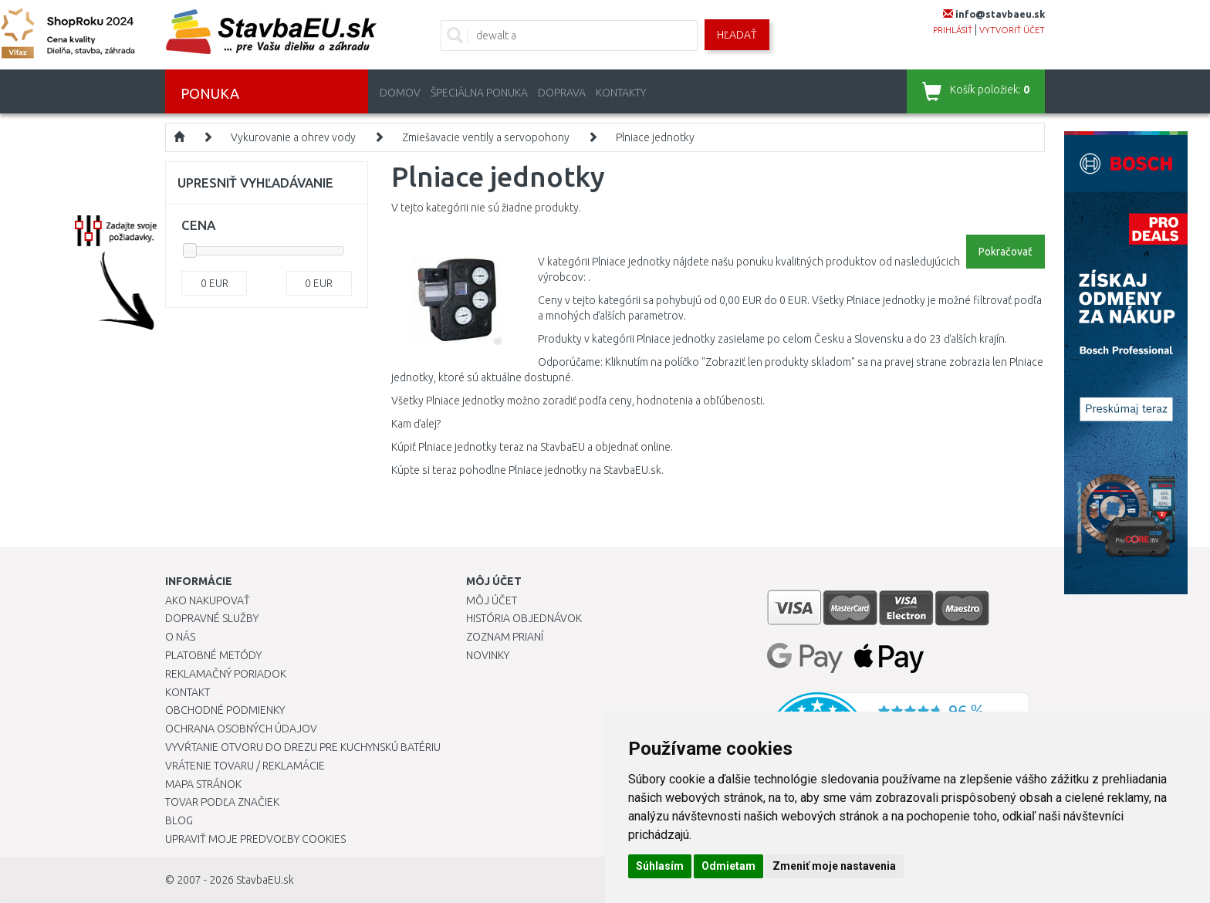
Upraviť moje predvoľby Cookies (255, 839)
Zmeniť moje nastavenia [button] (834, 866)
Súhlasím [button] (660, 866)
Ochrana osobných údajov (241, 728)
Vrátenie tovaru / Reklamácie (245, 765)
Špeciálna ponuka (479, 92)
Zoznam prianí (504, 637)
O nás (180, 637)
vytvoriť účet (1012, 30)
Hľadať (737, 35)
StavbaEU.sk (265, 880)
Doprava (562, 92)
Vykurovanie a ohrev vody (293, 137)
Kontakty (621, 92)
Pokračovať (1005, 251)
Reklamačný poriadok (225, 674)
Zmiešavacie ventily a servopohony (486, 137)
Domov (400, 92)
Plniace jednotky (655, 137)
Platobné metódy (213, 655)
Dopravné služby (212, 618)
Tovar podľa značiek (222, 802)
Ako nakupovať (207, 600)
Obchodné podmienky (225, 710)
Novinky (487, 655)
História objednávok (524, 618)
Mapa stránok (203, 784)
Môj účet (491, 600)
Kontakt (187, 692)
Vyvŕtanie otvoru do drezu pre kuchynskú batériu (303, 747)
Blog (179, 820)
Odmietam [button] (728, 866)
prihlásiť (952, 30)
